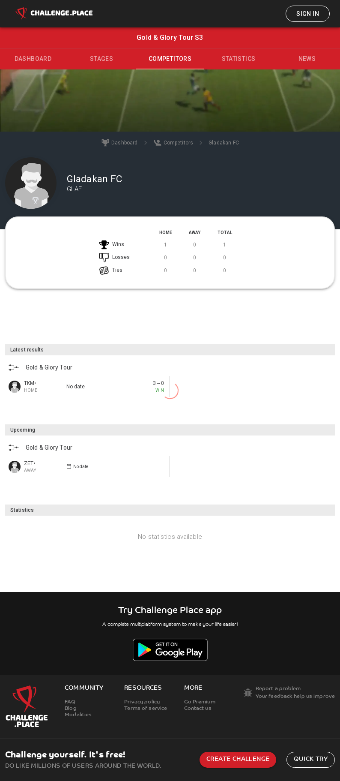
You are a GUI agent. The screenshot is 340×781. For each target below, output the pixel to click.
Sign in (307, 13)
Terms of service (145, 708)
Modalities (78, 715)
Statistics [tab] (239, 58)
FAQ (70, 702)
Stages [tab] (101, 58)
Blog (70, 708)
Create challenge (237, 759)
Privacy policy (142, 702)
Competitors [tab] (170, 58)
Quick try (311, 759)
